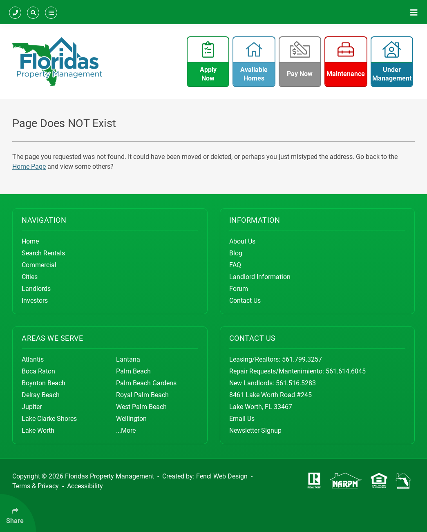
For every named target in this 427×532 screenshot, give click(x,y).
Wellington (131, 418)
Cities (30, 277)
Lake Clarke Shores (49, 418)
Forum (238, 289)
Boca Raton (38, 371)
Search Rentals (43, 253)
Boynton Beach (43, 383)
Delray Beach (41, 395)
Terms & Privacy (35, 486)
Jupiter (32, 407)
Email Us (242, 418)
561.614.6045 (346, 371)
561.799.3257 (302, 359)
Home (30, 241)
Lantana (128, 359)
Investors (35, 300)
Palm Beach (133, 371)
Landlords (36, 289)
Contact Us (245, 300)
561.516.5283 (296, 383)
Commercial (39, 265)
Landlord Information (260, 277)
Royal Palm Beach (142, 395)
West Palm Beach (141, 407)
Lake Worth (38, 430)
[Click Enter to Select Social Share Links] (18, 513)
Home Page (29, 166)
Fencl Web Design (222, 476)
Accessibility (85, 486)
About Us (242, 241)
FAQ (235, 265)
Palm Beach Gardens (146, 383)
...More (126, 430)
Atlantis (33, 359)
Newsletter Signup (255, 430)
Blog (235, 253)
